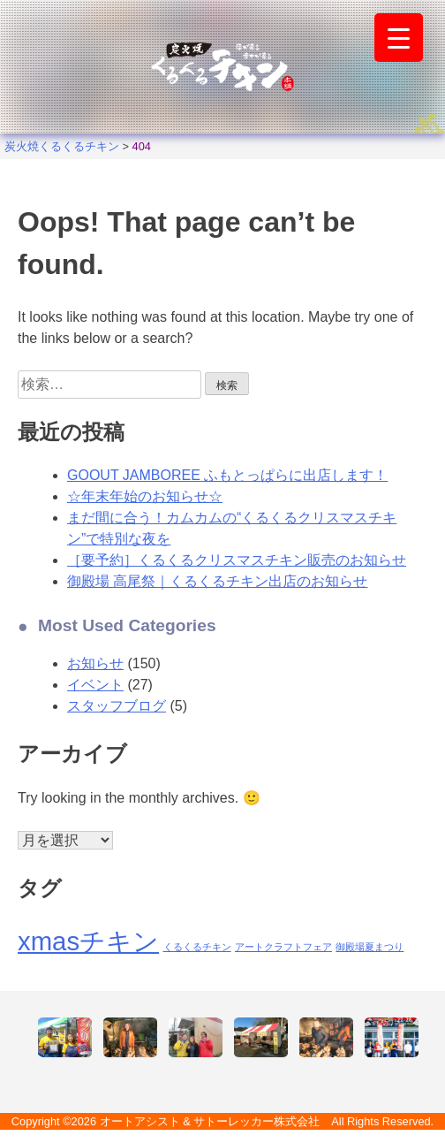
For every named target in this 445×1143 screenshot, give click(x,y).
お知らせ (95, 663)
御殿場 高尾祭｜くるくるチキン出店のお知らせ (217, 581)
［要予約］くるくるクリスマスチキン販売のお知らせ (236, 560)
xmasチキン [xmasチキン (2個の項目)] (88, 941)
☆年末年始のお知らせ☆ (144, 496)
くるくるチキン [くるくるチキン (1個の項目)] (197, 946)
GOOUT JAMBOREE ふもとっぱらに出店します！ (227, 475)
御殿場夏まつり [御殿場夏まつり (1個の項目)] (370, 946)
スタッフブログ (116, 705)
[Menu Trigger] (398, 37)
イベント (95, 684)
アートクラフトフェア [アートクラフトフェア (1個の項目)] (283, 946)
